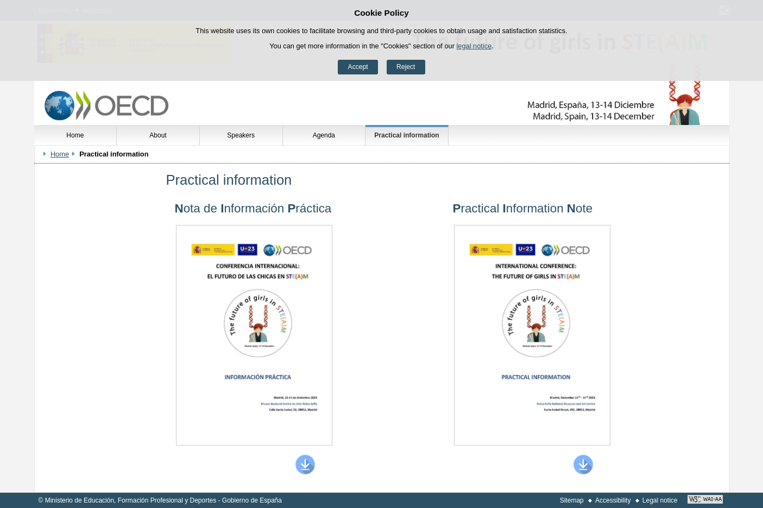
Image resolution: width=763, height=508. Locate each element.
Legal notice (660, 500)
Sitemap (572, 500)
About (157, 135)
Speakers (241, 135)
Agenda (324, 135)
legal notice (474, 46)
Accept (358, 67)
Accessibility (612, 500)
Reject (405, 67)
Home (75, 135)
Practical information (406, 135)
